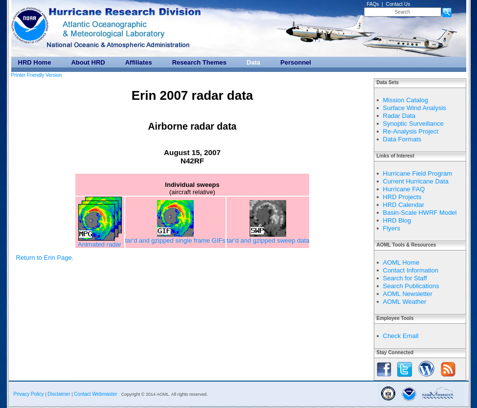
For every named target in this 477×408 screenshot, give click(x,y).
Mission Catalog (406, 100)
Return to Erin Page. (45, 257)
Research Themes (199, 62)
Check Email (401, 336)
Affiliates (138, 62)
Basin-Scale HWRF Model (420, 212)
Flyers (391, 228)
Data (253, 62)
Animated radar (99, 241)
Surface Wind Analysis (414, 108)
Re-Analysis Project (410, 131)
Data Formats (402, 139)
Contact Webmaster (95, 394)
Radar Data (399, 115)
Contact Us (398, 4)
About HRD (88, 62)
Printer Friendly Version (36, 75)
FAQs (373, 4)
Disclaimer (58, 394)
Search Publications (411, 286)
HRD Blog (397, 220)
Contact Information (410, 270)
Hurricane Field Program (418, 173)
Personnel (295, 62)
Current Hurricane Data (416, 181)
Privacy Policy (29, 394)
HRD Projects (402, 197)
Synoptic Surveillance (413, 123)
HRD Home (34, 62)
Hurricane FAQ (404, 189)
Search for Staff (405, 278)
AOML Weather (405, 301)
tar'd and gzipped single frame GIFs (175, 237)
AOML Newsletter (407, 293)
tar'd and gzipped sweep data (268, 237)
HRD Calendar (404, 204)
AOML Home (401, 262)
